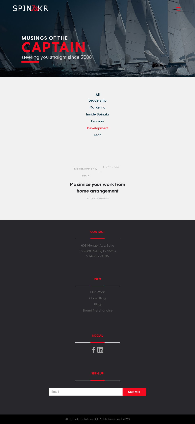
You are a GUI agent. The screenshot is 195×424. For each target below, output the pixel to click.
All (98, 95)
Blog (97, 304)
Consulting (97, 298)
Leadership (97, 100)
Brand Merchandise (97, 310)
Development (97, 128)
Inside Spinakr (97, 114)
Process (97, 121)
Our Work (97, 292)
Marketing (97, 107)
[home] (29, 6)
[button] (178, 9)
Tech (97, 135)
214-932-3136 (97, 256)
